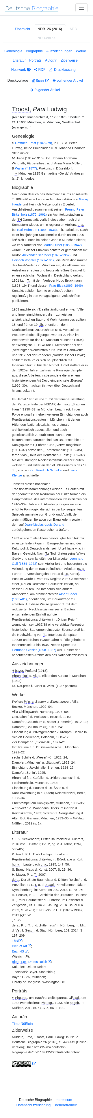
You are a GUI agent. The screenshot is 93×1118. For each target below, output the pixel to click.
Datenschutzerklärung (33, 1105)
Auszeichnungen (59, 51)
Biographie (34, 51)
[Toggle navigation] (81, 7)
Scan (38, 81)
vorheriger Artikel (67, 80)
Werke (81, 51)
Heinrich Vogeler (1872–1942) (34, 260)
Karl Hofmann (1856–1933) (37, 230)
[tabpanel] (46, 559)
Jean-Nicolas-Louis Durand (44, 524)
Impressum (63, 1100)
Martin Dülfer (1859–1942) (62, 245)
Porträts (35, 60)
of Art (19, 946)
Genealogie (13, 51)
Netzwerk (21, 70)
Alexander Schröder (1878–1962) (46, 255)
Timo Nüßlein (22, 1024)
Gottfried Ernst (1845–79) (33, 143)
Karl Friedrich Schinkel (46, 470)
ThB (15, 941)
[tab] (50, 29)
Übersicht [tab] (22, 29)
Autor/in (51, 60)
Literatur (19, 60)
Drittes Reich (29, 962)
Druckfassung (62, 70)
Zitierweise (69, 60)
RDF (39, 70)
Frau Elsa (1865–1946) (66, 285)
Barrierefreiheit (65, 1105)
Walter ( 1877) (26, 168)
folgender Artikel (45, 90)
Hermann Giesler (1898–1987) (34, 650)
